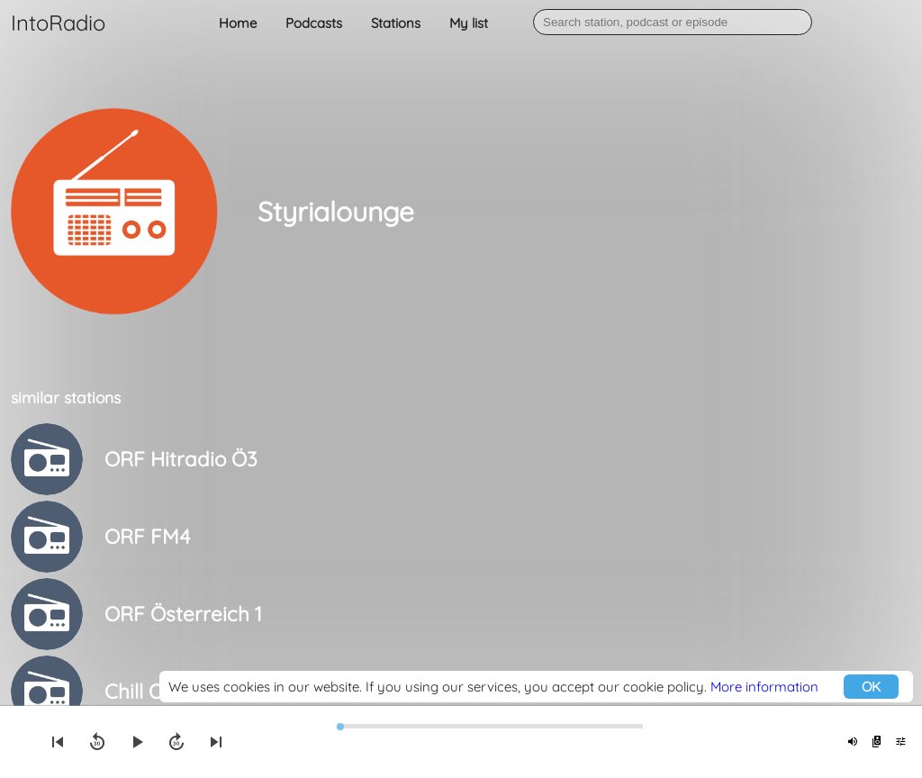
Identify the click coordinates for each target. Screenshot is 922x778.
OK (871, 686)
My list (468, 23)
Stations (395, 23)
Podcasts (313, 23)
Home (238, 23)
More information (764, 686)
